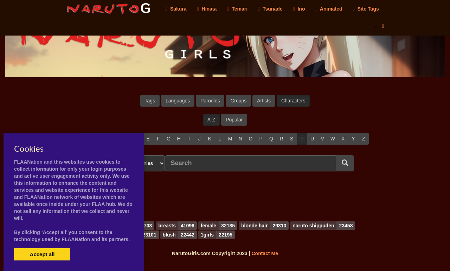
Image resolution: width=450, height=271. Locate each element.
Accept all (42, 254)
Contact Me (264, 253)
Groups (238, 100)
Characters (293, 100)
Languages (178, 100)
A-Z (211, 119)
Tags (150, 100)
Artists (264, 100)
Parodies (210, 100)
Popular (234, 119)
